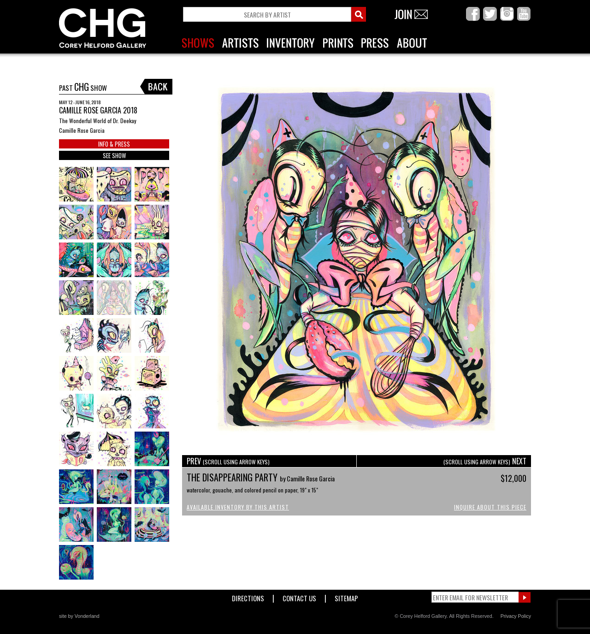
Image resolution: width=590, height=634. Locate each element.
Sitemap (346, 596)
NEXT (484, 461)
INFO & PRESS (114, 143)
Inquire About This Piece (490, 507)
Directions (248, 596)
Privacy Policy (516, 616)
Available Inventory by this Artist (238, 507)
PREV (228, 461)
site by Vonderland (79, 616)
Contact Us (299, 596)
